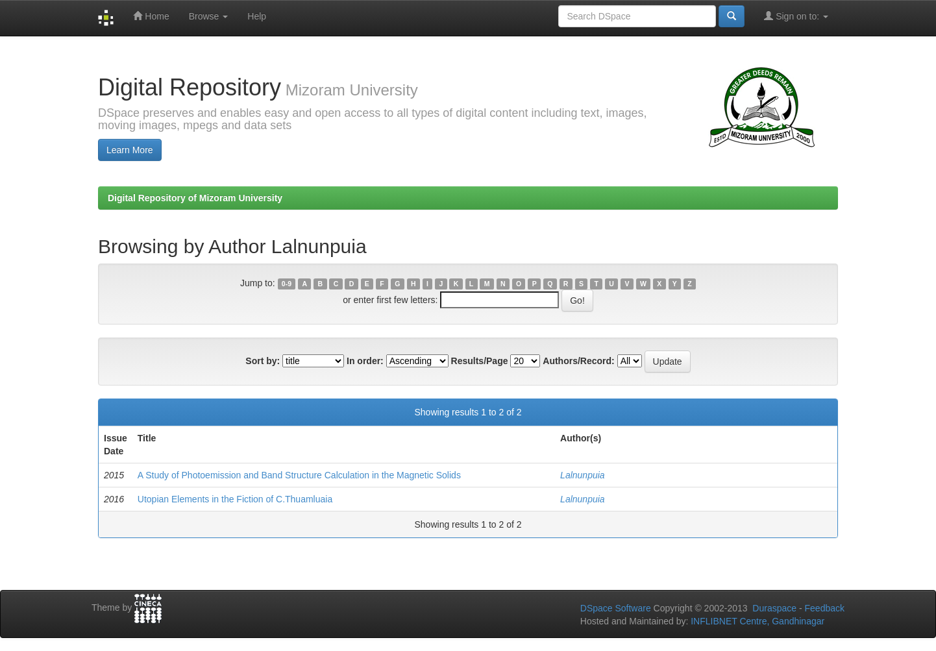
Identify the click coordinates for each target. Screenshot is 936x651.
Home (151, 15)
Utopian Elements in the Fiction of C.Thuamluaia (235, 499)
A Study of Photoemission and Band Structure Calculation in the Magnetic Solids (299, 475)
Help (256, 16)
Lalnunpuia (582, 475)
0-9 (286, 284)
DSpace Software (615, 608)
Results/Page (479, 361)
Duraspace (774, 608)
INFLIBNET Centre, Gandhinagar (756, 621)
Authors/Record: (578, 361)
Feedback (824, 608)
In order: (365, 361)
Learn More (129, 150)
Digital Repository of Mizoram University (195, 198)
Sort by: (262, 361)
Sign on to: (796, 15)
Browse (208, 16)
